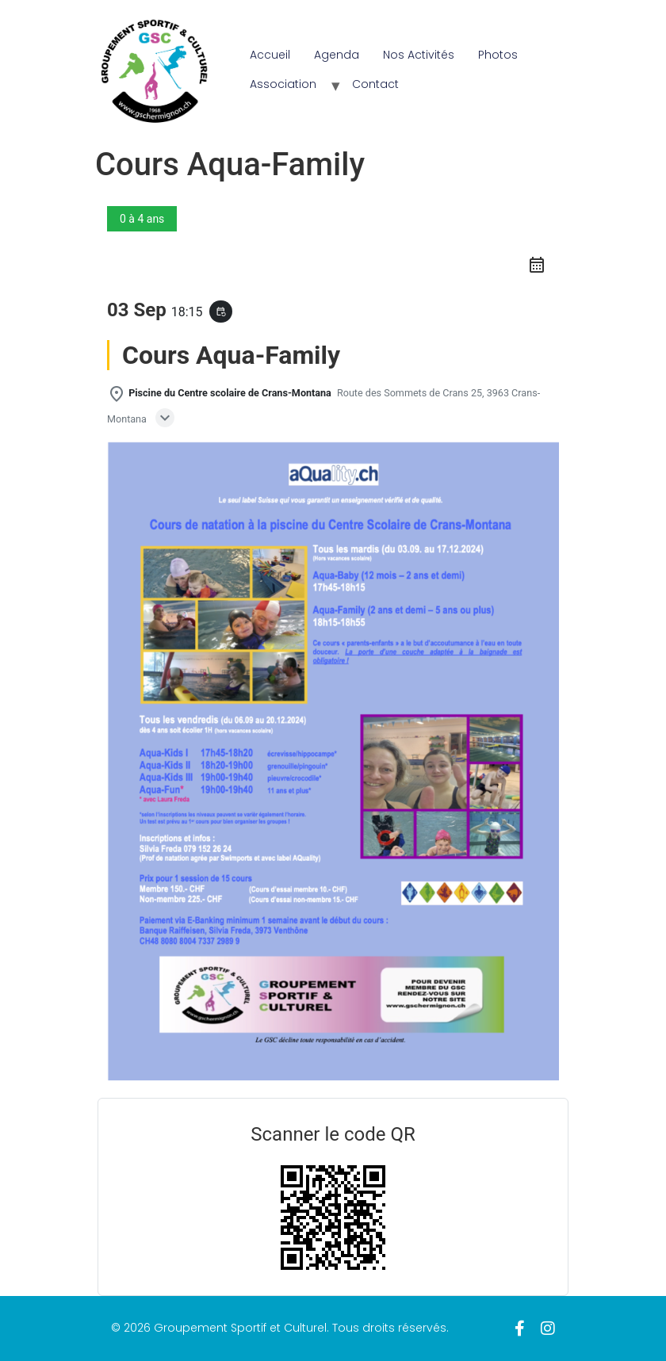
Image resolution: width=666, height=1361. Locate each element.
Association (283, 84)
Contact (375, 84)
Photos (498, 55)
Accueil (270, 55)
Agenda (336, 55)
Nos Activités (418, 55)
